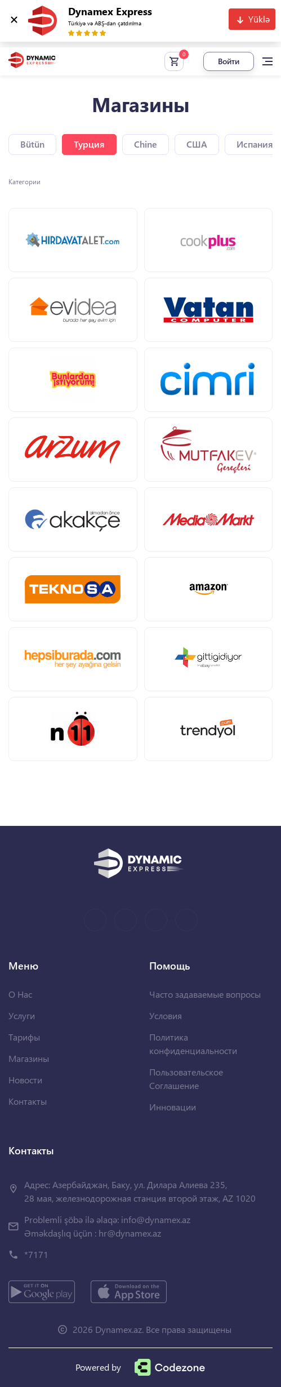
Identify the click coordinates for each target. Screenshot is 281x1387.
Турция (89, 144)
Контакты (27, 1101)
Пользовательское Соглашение (186, 1078)
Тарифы (24, 1037)
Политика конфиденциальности (193, 1043)
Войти (228, 61)
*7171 (36, 1254)
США (196, 144)
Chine (145, 144)
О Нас (20, 994)
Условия (165, 1015)
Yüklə (259, 19)
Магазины (28, 1058)
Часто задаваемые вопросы (205, 994)
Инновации (172, 1107)
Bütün (32, 144)
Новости (25, 1080)
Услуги (21, 1015)
